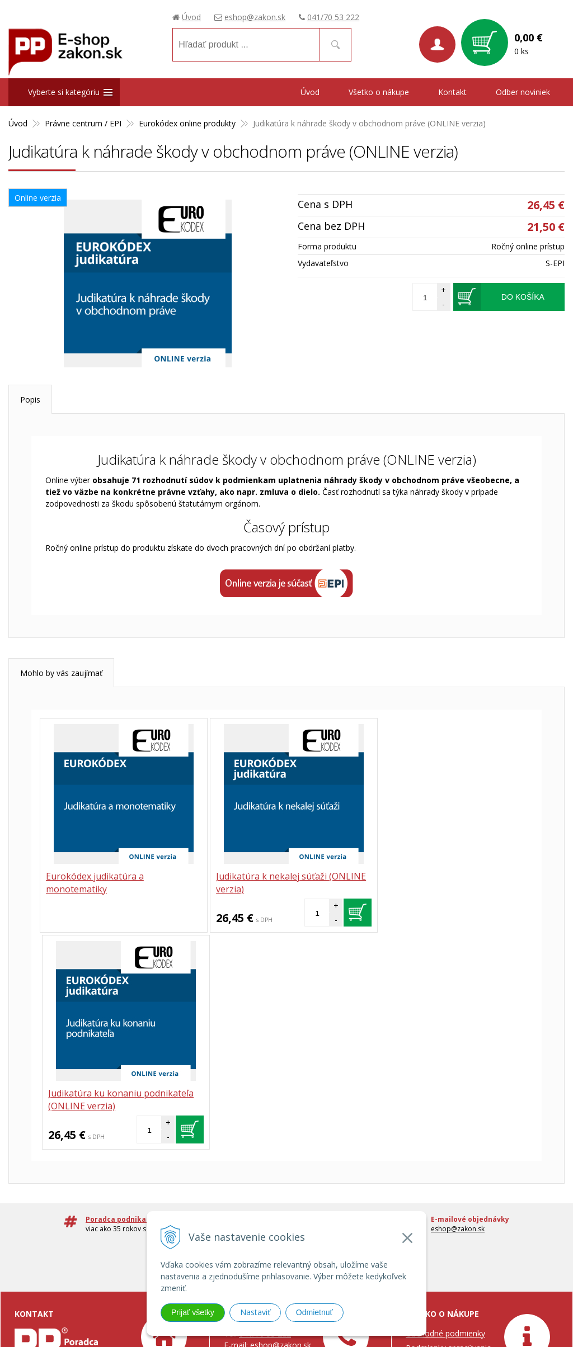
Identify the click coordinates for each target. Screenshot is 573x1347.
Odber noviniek (523, 92)
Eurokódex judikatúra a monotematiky (95, 882)
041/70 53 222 (333, 17)
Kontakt (452, 92)
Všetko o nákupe (379, 92)
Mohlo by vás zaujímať (61, 673)
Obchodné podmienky (445, 1115)
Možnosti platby (435, 1183)
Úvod (191, 17)
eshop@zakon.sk (254, 17)
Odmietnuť (314, 1312)
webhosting (494, 1312)
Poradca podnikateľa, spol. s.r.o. (72, 1152)
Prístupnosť (426, 1250)
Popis (30, 399)
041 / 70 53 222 (328, 1011)
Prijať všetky (192, 1312)
